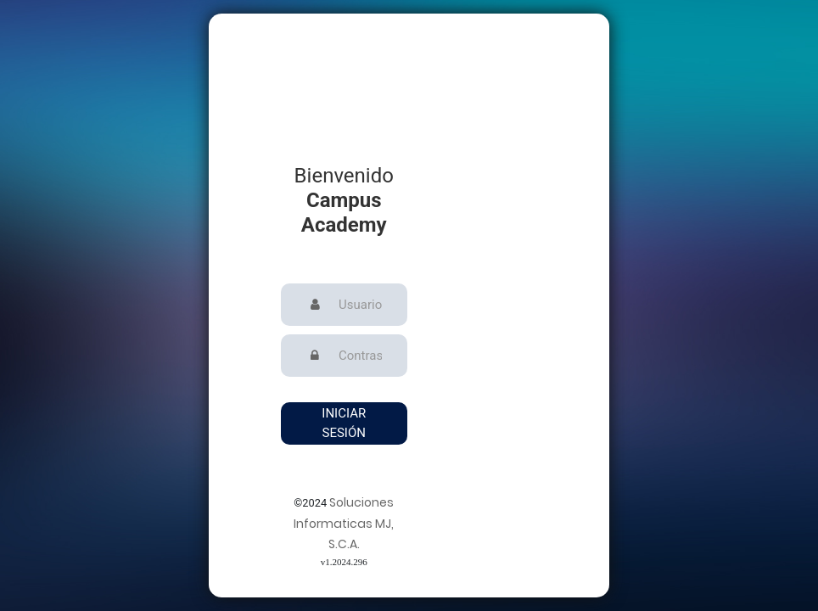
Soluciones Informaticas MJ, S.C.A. (344, 523)
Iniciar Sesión (344, 423)
